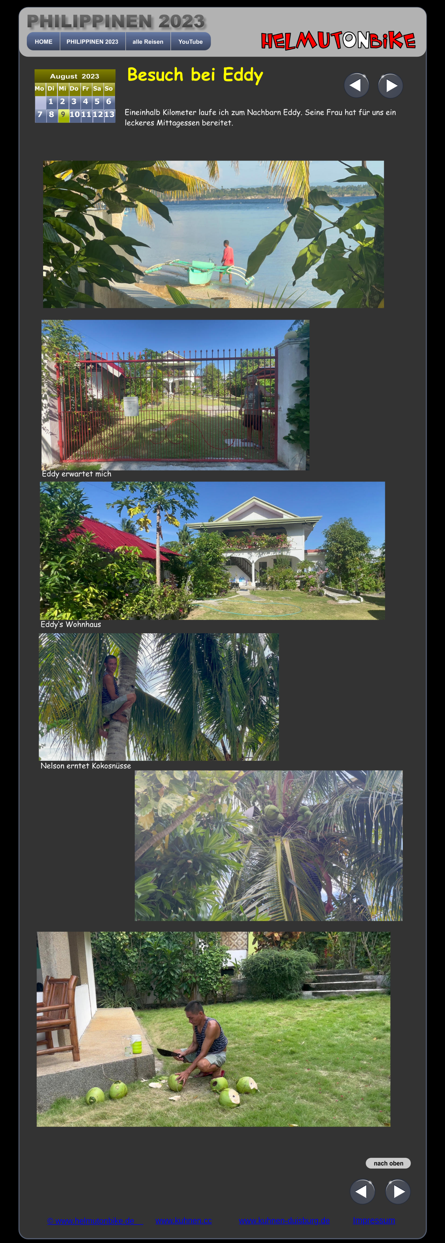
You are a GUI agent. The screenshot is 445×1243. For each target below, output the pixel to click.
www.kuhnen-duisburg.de (284, 1220)
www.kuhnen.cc (183, 1220)
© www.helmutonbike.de (95, 1221)
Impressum (374, 1220)
